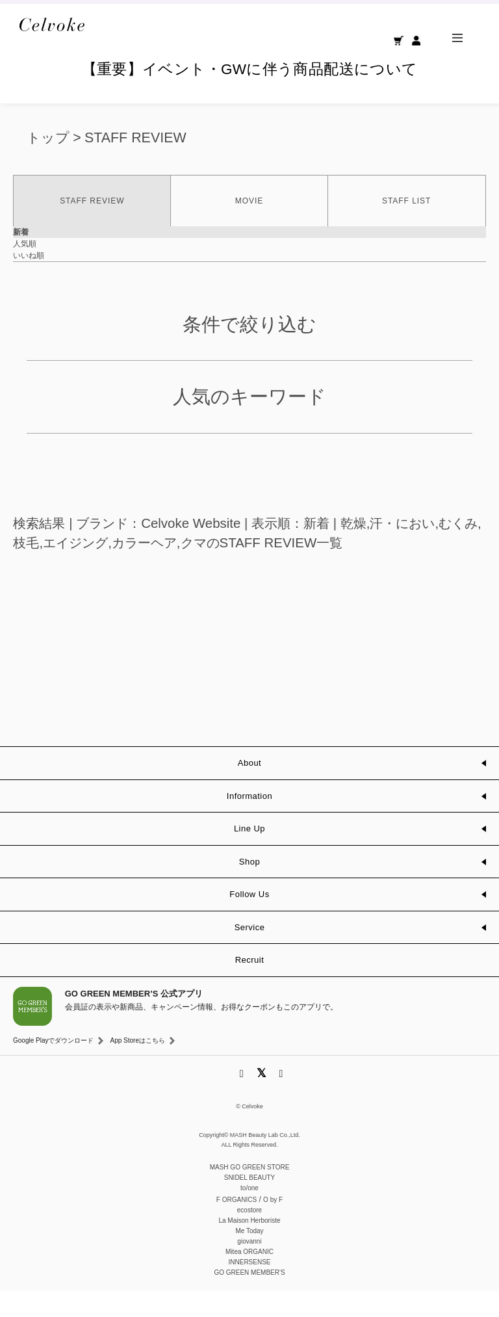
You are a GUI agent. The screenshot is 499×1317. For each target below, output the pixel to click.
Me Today (249, 1256)
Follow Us (249, 920)
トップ (48, 164)
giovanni (249, 1267)
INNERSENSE (249, 1288)
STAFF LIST (406, 226)
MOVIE (249, 226)
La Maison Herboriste (249, 1246)
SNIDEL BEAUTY (249, 1203)
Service (250, 953)
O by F (273, 1225)
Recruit (249, 986)
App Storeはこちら (137, 1066)
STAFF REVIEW (135, 164)
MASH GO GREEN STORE (250, 1193)
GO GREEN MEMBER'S (249, 1298)
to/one (249, 1214)
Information (249, 822)
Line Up (249, 854)
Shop (249, 888)
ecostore (249, 1236)
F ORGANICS (236, 1225)
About (249, 789)
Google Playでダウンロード (53, 1066)
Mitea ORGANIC (249, 1277)
